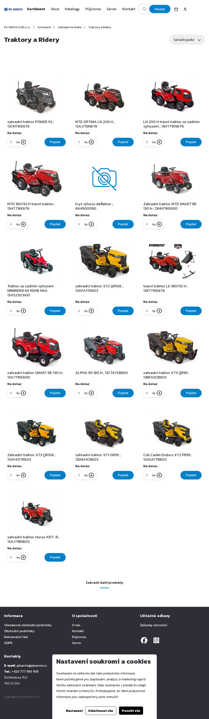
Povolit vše (131, 710)
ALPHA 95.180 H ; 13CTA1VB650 (101, 373)
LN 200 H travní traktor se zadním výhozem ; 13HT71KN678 (171, 124)
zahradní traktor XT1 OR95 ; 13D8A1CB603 (98, 457)
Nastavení (74, 710)
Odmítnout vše (100, 710)
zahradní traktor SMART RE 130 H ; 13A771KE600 (35, 375)
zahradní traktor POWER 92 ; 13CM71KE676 (30, 124)
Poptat (55, 141)
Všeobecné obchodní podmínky (28, 625)
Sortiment (36, 9)
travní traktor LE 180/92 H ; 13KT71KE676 (165, 288)
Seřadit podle (187, 39)
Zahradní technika (69, 27)
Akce (55, 9)
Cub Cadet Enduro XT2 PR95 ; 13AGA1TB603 (167, 457)
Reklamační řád (16, 636)
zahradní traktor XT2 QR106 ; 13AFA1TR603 (99, 288)
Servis (112, 9)
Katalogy (72, 9)
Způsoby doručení (153, 625)
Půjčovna (93, 9)
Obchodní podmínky (19, 630)
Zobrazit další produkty (104, 582)
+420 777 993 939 (25, 671)
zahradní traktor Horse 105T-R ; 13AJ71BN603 (33, 539)
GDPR (8, 642)
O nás (76, 625)
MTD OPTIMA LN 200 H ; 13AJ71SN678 (95, 124)
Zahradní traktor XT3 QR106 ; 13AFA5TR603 (31, 457)
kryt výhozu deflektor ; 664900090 (94, 206)
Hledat (160, 9)
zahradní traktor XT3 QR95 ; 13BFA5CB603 (166, 375)
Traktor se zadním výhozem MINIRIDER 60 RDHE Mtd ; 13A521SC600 (30, 290)
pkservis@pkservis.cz (32, 665)
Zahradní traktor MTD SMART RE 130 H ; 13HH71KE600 (170, 206)
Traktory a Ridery (99, 27)
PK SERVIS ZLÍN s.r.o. (17, 27)
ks (15, 142)
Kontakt (128, 9)
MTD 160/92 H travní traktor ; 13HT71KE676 (31, 206)
